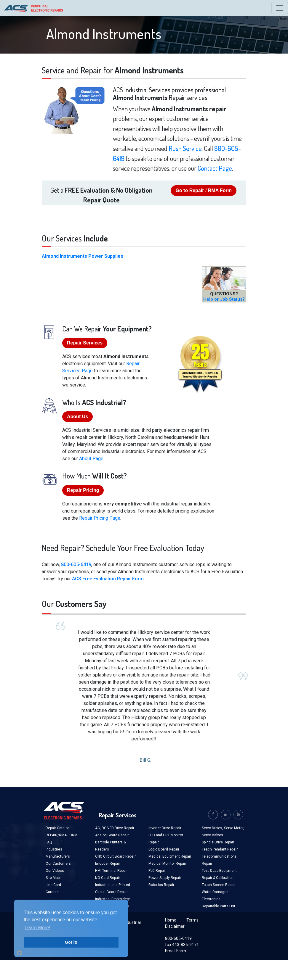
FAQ (49, 842)
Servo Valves (212, 835)
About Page (91, 458)
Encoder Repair (107, 863)
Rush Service (185, 148)
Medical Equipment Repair (169, 856)
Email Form (175, 950)
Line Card (53, 885)
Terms (192, 920)
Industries (54, 849)
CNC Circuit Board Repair (115, 856)
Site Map (53, 878)
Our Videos (55, 871)
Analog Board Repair (112, 835)
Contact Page (215, 168)
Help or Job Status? (224, 299)
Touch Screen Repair (219, 885)
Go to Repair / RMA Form (203, 190)
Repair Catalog (58, 828)
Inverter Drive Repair (164, 828)
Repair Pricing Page (99, 518)
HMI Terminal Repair (111, 871)
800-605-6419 (76, 564)
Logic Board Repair (163, 849)
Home (170, 920)
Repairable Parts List (218, 906)
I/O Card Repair (107, 878)
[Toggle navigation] (279, 8)
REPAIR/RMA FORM (61, 835)
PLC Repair (157, 871)
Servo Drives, (213, 828)
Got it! (71, 942)
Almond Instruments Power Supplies (82, 256)
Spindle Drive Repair (218, 842)
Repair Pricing (83, 490)
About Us (77, 416)
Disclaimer (175, 926)
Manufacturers (58, 856)
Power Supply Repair (164, 878)
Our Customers (58, 863)
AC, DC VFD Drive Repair (114, 828)
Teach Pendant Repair (220, 849)
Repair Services (85, 342)
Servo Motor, (234, 828)
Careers (52, 892)
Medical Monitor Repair (167, 863)
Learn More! (37, 927)
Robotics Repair (161, 885)
